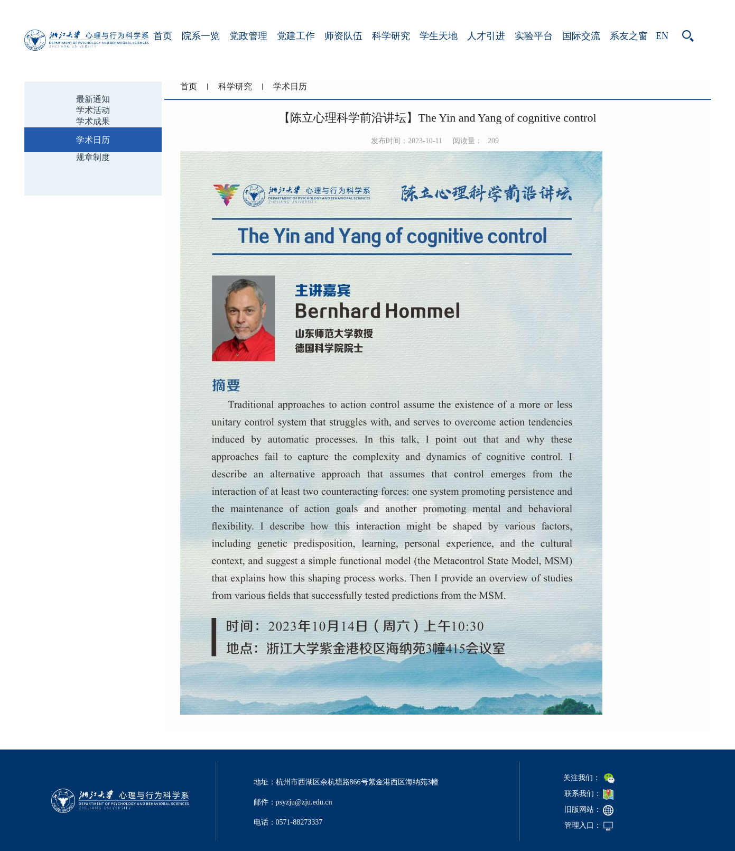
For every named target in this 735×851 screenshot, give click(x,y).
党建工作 (296, 36)
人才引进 (486, 36)
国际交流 (581, 36)
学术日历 (290, 86)
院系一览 (201, 36)
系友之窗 (629, 36)
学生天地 (439, 36)
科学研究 (391, 36)
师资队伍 (343, 36)
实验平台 (534, 36)
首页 (162, 36)
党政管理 (248, 36)
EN (662, 36)
